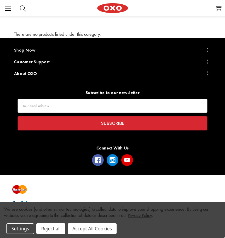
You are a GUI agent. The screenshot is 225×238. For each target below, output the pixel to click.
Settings (20, 228)
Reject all (50, 228)
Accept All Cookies (92, 228)
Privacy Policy (139, 215)
